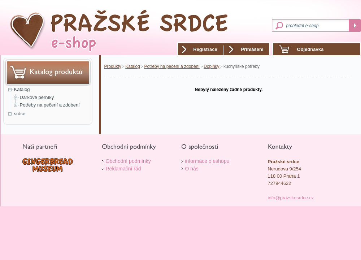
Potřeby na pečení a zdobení (50, 105)
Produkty (112, 66)
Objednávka (310, 49)
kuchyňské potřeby (241, 66)
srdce (20, 113)
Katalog (22, 89)
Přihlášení (252, 49)
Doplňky (211, 66)
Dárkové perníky (37, 97)
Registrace (205, 49)
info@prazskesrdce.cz (291, 197)
